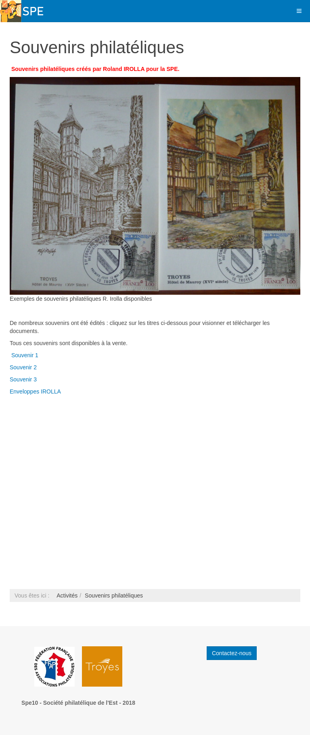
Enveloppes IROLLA (36, 391)
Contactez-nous (231, 653)
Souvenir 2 (23, 367)
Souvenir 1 (24, 355)
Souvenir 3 (23, 379)
